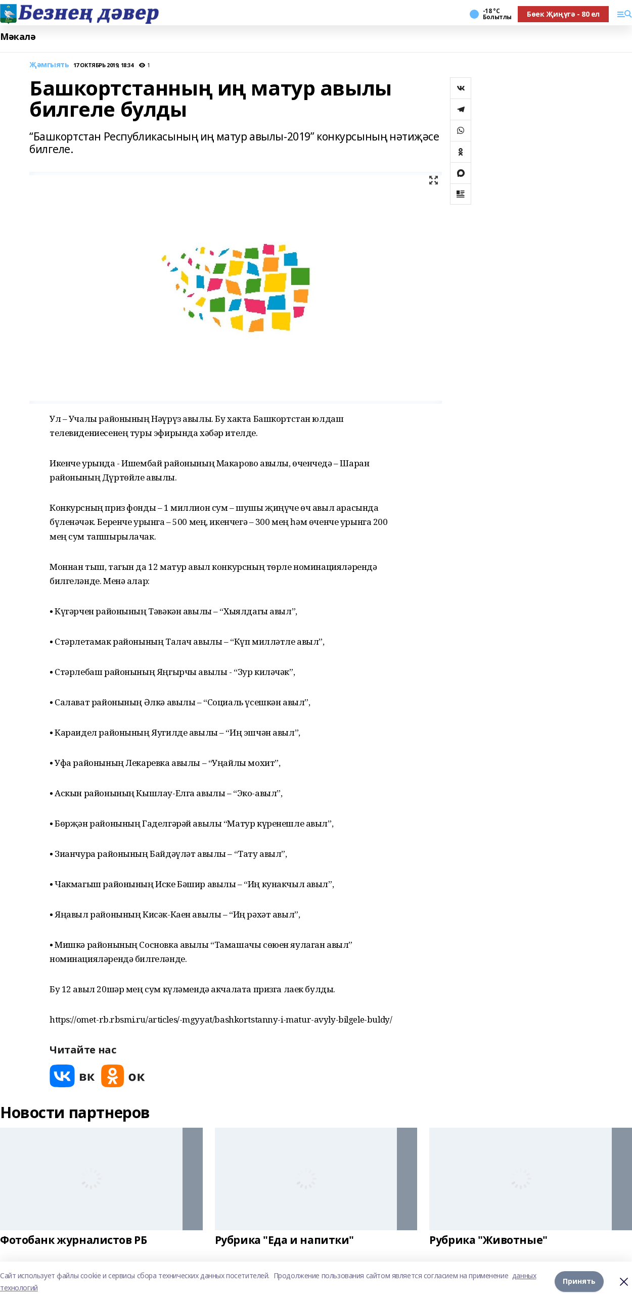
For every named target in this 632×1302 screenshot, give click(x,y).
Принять (579, 1281)
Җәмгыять (49, 65)
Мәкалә (17, 36)
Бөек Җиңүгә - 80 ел (563, 14)
